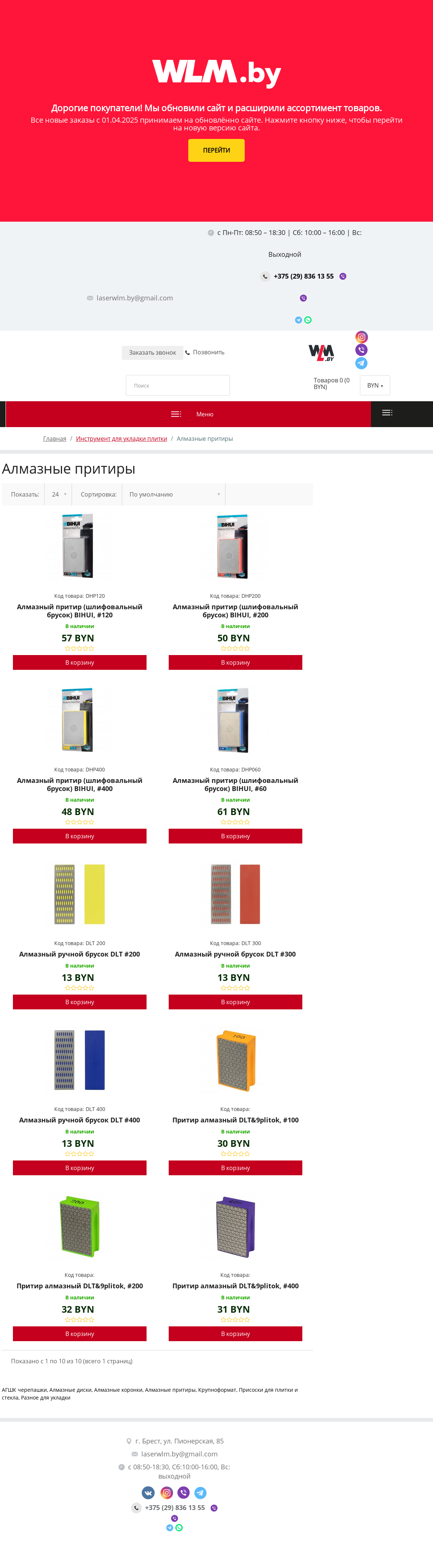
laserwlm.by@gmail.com (130, 297)
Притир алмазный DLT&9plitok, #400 (235, 1286)
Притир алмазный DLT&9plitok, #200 (80, 1286)
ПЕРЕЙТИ (216, 150)
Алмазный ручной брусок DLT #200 (79, 954)
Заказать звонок (152, 352)
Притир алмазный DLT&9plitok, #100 (235, 1120)
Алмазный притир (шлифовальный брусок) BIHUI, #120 (79, 611)
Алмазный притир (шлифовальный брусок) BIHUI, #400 (79, 784)
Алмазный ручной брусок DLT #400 (79, 1120)
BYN (375, 385)
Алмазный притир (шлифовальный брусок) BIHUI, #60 (235, 784)
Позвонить (204, 352)
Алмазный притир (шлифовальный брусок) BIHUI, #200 (235, 611)
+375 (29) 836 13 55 (298, 276)
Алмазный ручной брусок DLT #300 (235, 954)
